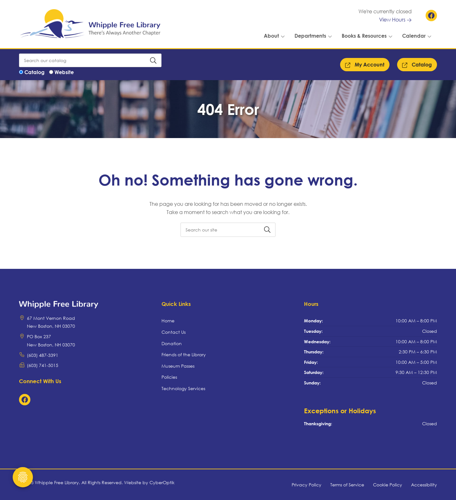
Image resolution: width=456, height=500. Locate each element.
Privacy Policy (306, 485)
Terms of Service (347, 485)
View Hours (395, 19)
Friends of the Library (184, 354)
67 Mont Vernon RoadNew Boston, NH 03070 (51, 322)
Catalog (34, 72)
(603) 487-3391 (42, 355)
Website (64, 72)
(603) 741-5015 (42, 365)
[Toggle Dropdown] (284, 36)
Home (168, 321)
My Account (364, 64)
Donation (172, 343)
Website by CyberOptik (149, 482)
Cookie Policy (387, 485)
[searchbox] (228, 230)
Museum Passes (178, 366)
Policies (169, 377)
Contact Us (174, 332)
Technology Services (183, 388)
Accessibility (424, 485)
